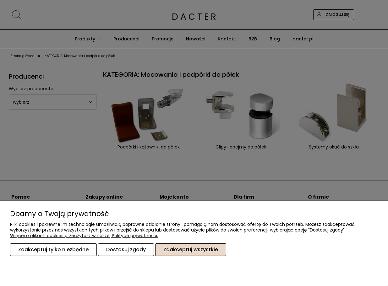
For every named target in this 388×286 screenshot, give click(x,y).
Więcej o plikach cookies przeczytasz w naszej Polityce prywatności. (84, 235)
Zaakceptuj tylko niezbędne (53, 249)
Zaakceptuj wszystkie (190, 249)
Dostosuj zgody (126, 249)
